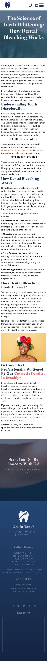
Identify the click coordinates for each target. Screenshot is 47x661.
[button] (41, 5)
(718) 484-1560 (23, 584)
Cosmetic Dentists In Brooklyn (23, 376)
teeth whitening (25, 71)
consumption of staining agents (16, 150)
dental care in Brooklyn (12, 417)
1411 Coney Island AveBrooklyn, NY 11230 (23, 590)
